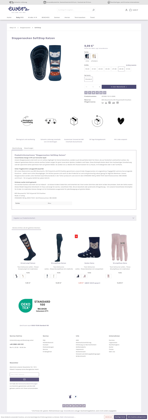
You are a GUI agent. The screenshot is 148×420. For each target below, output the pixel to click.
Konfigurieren (120, 417)
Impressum (80, 349)
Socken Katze (89, 263)
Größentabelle (131, 65)
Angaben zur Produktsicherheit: (24, 218)
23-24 (101, 69)
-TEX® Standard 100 (42, 325)
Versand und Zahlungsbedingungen (88, 354)
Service (45, 349)
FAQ (44, 340)
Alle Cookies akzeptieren (137, 417)
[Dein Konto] (126, 10)
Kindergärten (47, 351)
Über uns (112, 351)
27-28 (114, 69)
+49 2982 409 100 (17, 344)
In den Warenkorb (119, 87)
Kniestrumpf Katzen (28, 263)
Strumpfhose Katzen (58, 263)
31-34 (128, 69)
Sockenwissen (81, 351)
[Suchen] (93, 10)
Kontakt (45, 345)
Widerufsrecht (81, 356)
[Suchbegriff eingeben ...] (74, 10)
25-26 (108, 69)
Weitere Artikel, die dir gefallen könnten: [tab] (26, 228)
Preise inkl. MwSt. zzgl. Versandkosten (96, 48)
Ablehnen (108, 417)
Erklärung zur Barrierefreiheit (86, 345)
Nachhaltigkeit (114, 345)
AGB (77, 340)
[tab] (17, 148)
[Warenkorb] (133, 10)
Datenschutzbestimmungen (27, 384)
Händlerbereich (48, 342)
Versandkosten (69, 411)
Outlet (111, 347)
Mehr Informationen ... (68, 417)
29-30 (121, 69)
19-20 (87, 69)
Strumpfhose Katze (120, 263)
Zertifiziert (24, 325)
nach (31, 325)
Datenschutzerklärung (83, 342)
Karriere (112, 340)
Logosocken (113, 342)
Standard (88, 79)
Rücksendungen (48, 347)
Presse (111, 349)
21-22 (94, 69)
